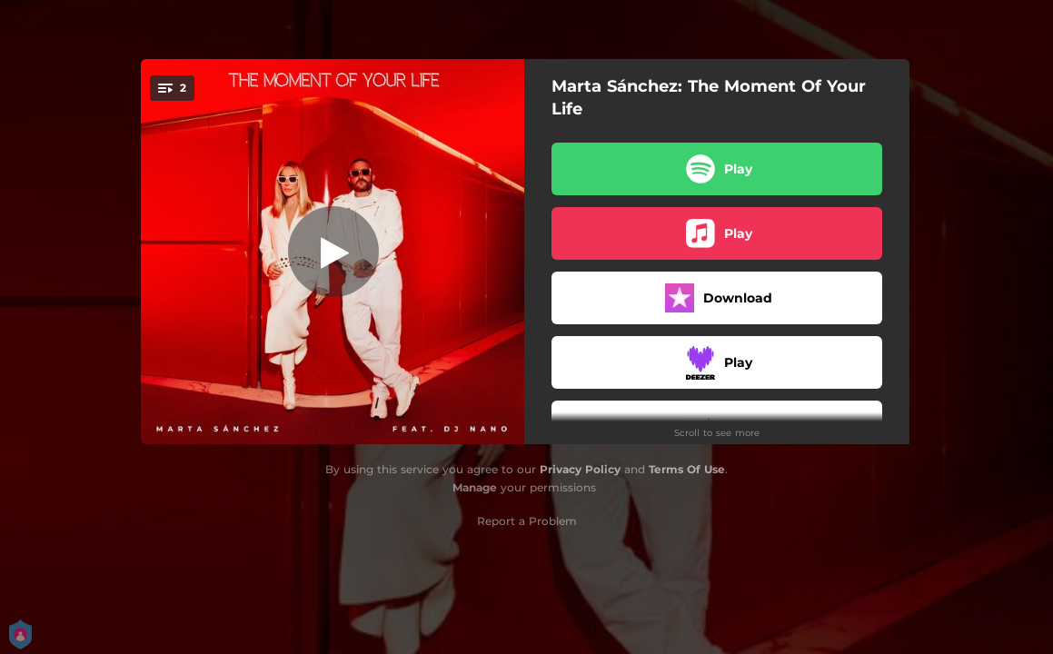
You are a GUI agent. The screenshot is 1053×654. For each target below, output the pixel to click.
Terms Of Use (687, 469)
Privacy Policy (580, 469)
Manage (474, 487)
